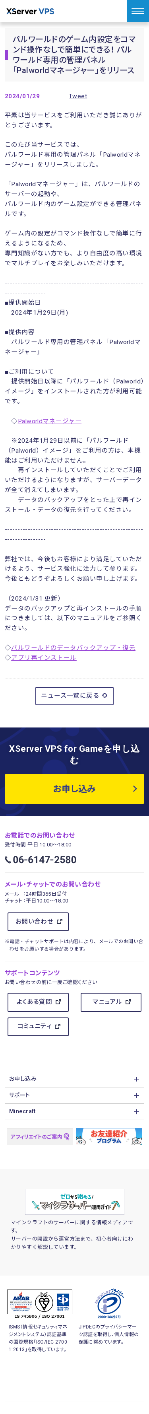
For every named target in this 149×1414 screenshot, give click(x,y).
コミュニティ (34, 1026)
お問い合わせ (34, 921)
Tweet (78, 96)
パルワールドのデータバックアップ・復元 (73, 648)
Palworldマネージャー (50, 421)
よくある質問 (34, 1002)
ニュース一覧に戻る (74, 695)
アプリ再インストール (44, 657)
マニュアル (107, 1002)
